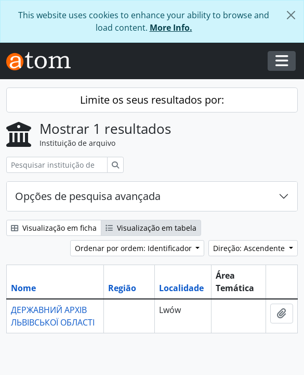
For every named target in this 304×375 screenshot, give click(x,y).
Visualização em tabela (150, 228)
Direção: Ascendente (250, 248)
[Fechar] (291, 15)
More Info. (171, 27)
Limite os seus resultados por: (152, 100)
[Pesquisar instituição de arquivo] (57, 165)
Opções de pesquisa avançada (88, 196)
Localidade (181, 288)
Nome (23, 288)
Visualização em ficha (54, 228)
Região (122, 288)
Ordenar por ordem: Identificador (134, 248)
